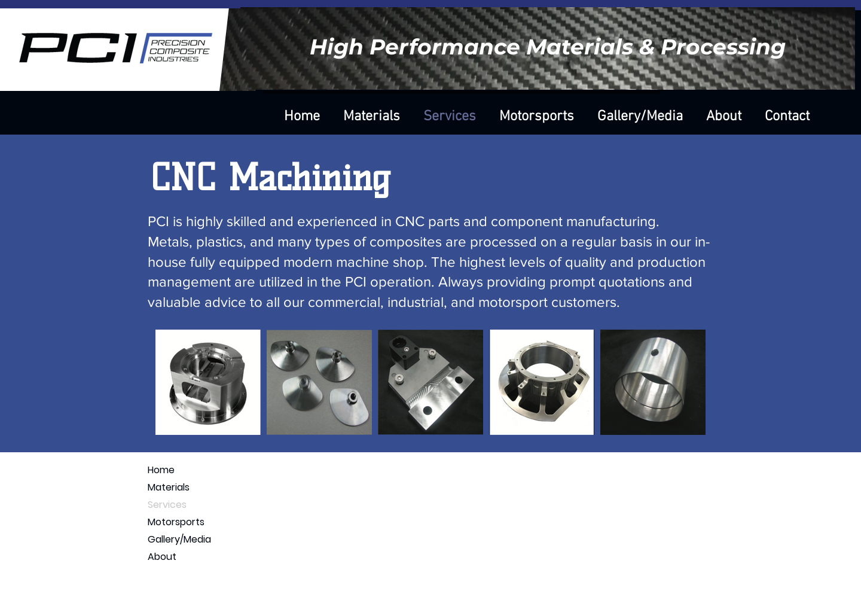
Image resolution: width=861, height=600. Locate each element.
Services (167, 504)
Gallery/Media (179, 539)
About (162, 557)
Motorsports (176, 522)
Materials (169, 487)
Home (161, 470)
